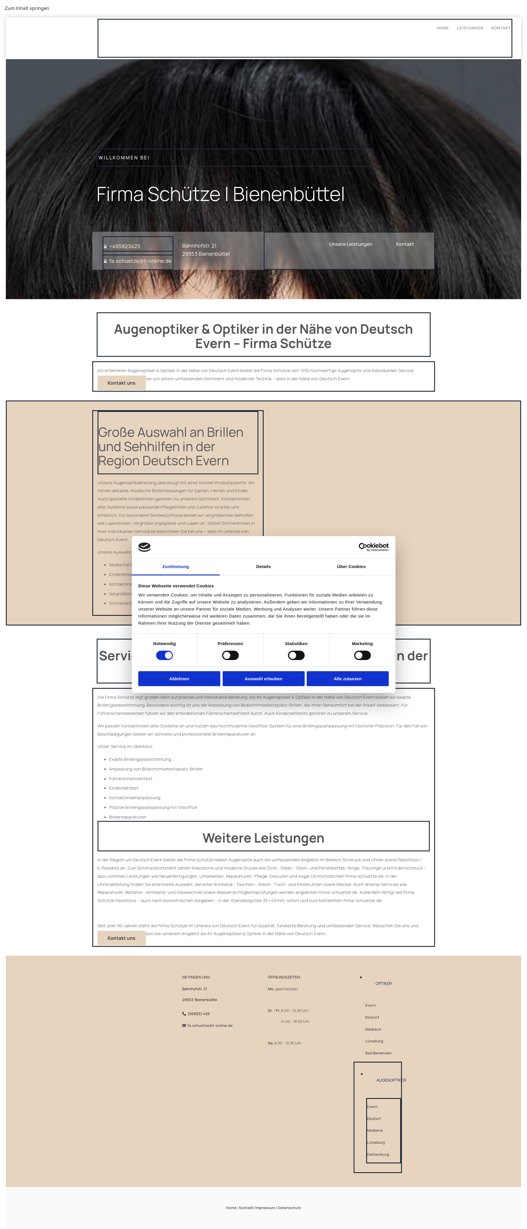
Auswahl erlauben (263, 678)
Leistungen (470, 27)
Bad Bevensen (378, 1053)
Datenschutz (289, 1207)
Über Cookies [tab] (351, 566)
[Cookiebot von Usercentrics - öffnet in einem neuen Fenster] (363, 547)
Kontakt (501, 27)
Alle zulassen (347, 678)
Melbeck (373, 1029)
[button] (405, 244)
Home (443, 27)
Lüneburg (374, 1041)
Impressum (265, 1207)
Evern (370, 1005)
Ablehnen (179, 678)
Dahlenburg (378, 1154)
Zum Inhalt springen (27, 8)
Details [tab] (263, 566)
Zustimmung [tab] (175, 566)
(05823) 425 (198, 1013)
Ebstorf (372, 1017)
